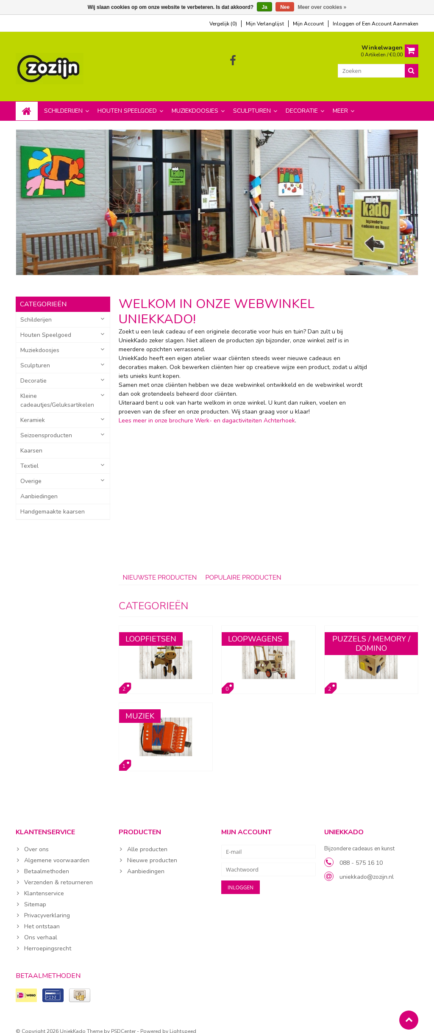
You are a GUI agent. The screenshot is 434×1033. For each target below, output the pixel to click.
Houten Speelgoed (127, 102)
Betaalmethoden (46, 863)
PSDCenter (123, 1022)
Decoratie (302, 102)
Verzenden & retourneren (58, 874)
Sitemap (35, 896)
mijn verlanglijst (265, 23)
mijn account (308, 23)
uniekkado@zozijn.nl (366, 868)
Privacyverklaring (47, 907)
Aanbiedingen (39, 488)
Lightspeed (183, 1022)
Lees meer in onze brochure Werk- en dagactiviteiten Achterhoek (207, 412)
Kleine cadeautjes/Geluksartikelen (57, 391)
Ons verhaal (40, 929)
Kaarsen (31, 442)
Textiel (29, 457)
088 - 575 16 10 (361, 854)
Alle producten (147, 841)
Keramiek (32, 412)
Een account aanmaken (390, 23)
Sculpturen (252, 102)
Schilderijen (63, 102)
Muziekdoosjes (195, 102)
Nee (284, 7)
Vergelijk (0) (223, 23)
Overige (31, 473)
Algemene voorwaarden (56, 852)
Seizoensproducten (46, 427)
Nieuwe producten (152, 852)
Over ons (36, 841)
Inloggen (344, 23)
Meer (340, 102)
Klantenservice (44, 885)
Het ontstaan (42, 918)
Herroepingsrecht (47, 940)
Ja (264, 7)
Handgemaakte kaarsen (52, 503)
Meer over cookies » (322, 7)
